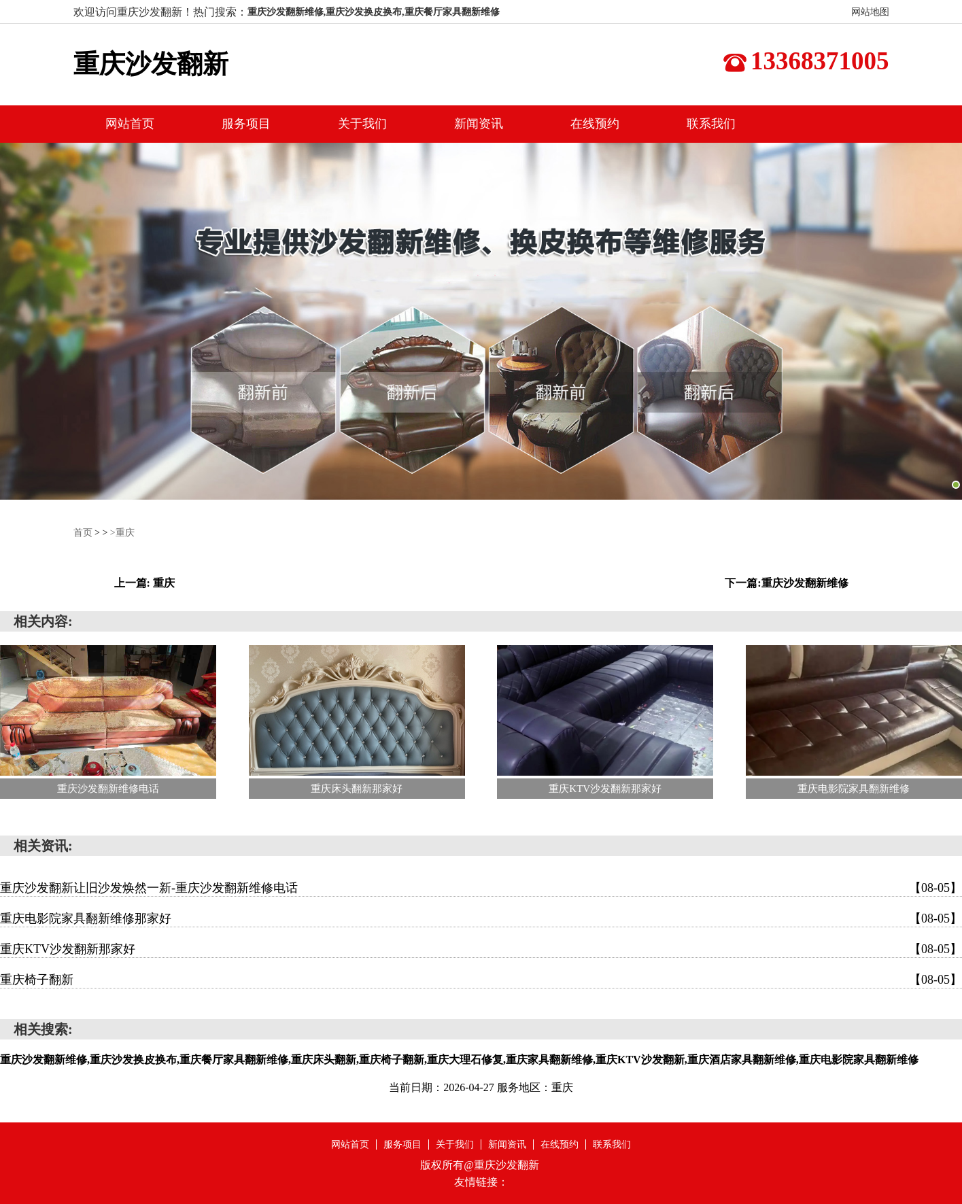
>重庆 (122, 533)
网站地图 (870, 12)
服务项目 (246, 124)
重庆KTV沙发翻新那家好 (481, 949)
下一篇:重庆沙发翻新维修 (786, 583)
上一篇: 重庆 (144, 583)
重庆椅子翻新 (481, 979)
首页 (82, 533)
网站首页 (129, 124)
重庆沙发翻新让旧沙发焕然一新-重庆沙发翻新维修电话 (481, 888)
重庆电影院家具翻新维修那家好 (481, 918)
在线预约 (594, 124)
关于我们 (362, 124)
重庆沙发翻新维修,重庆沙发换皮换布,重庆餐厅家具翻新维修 (373, 12)
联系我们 (711, 124)
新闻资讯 (478, 124)
